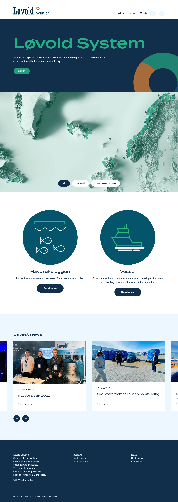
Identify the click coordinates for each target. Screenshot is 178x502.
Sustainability (137, 458)
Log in (21, 71)
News (134, 455)
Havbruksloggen (106, 183)
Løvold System (79, 458)
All (63, 183)
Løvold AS (77, 455)
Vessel (81, 183)
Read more (50, 288)
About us (124, 13)
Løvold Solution (21, 455)
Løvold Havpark (80, 461)
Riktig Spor (53, 496)
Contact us (137, 461)
